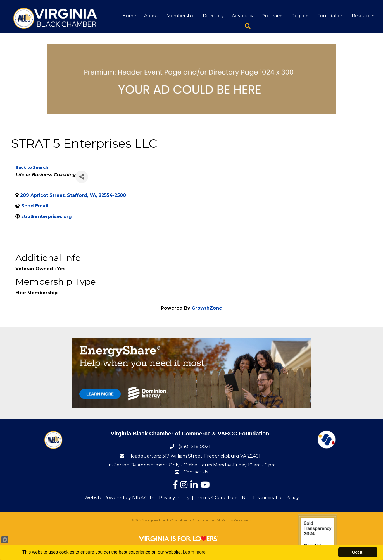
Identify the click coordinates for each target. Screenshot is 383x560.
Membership (180, 15)
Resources (363, 15)
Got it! (358, 552)
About (151, 15)
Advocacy (242, 15)
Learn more (194, 552)
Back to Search (31, 167)
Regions (300, 15)
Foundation (330, 15)
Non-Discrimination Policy (270, 497)
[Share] (81, 177)
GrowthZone (207, 308)
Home (129, 15)
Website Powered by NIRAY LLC (119, 497)
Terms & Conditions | (218, 497)
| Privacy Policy (172, 497)
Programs (272, 15)
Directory (213, 15)
